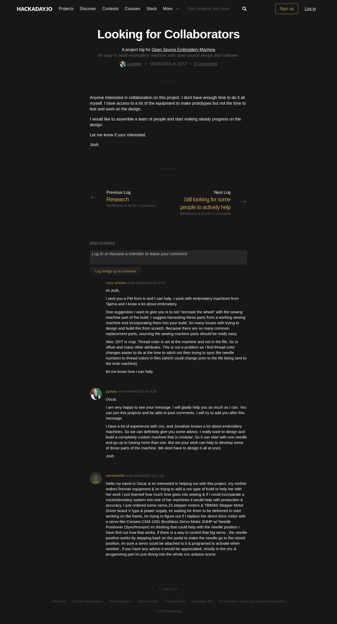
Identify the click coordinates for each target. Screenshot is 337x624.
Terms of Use (148, 601)
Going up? (168, 589)
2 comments (222, 214)
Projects (66, 8)
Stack (151, 8)
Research (117, 199)
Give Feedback (120, 601)
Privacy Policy (174, 601)
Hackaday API (202, 601)
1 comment (147, 206)
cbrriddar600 (115, 476)
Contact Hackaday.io (87, 601)
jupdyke (130, 64)
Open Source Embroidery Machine (183, 49)
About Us (59, 601)
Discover (88, 8)
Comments (205, 64)
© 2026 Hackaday (168, 611)
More (172, 9)
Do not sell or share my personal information (252, 601)
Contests (110, 8)
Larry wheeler (116, 283)
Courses (132, 8)
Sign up (287, 8)
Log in (310, 8)
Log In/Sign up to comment (115, 271)
